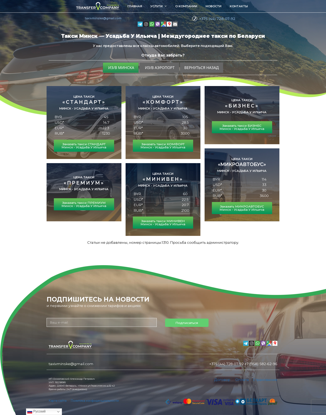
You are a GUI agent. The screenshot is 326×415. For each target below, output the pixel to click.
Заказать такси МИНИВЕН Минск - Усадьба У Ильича (163, 222)
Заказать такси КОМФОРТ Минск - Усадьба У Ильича (163, 145)
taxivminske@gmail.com (103, 18)
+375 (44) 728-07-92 (217, 19)
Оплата (242, 380)
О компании (186, 6)
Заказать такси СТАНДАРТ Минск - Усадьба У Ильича (84, 145)
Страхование (265, 380)
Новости (213, 6)
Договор (222, 380)
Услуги (160, 6)
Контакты (239, 6)
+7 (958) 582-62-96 (260, 364)
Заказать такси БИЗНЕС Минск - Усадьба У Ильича (242, 127)
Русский (36, 411)
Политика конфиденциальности (95, 401)
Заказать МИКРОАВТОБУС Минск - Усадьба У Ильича (242, 208)
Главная (134, 6)
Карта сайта (58, 401)
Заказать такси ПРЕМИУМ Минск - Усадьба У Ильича (84, 204)
